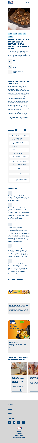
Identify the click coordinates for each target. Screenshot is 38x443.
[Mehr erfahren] (10, 395)
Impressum (19, 434)
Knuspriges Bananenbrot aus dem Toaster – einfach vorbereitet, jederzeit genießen (18, 388)
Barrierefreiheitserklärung (19, 439)
